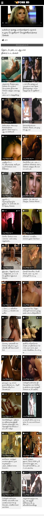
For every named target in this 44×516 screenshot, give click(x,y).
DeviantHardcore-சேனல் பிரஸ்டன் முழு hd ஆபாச (31, 128)
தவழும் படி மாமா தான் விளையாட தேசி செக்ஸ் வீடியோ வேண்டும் (10, 386)
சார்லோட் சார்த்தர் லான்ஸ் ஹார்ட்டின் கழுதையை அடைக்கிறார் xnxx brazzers (9, 463)
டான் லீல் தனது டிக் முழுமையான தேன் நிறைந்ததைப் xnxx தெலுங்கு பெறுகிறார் (31, 87)
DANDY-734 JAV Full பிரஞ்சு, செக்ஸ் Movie (31, 200)
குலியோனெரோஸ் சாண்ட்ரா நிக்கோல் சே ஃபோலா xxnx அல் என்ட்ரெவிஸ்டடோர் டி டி (32, 348)
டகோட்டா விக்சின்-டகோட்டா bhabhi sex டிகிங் (10, 311)
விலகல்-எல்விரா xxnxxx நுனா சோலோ (31, 238)
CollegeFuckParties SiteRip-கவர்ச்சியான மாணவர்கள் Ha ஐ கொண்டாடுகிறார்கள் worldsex (10, 503)
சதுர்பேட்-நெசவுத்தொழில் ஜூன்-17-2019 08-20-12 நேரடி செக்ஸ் (11, 202)
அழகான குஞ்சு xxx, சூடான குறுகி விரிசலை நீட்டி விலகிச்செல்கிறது (30, 502)
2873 (5, 40)
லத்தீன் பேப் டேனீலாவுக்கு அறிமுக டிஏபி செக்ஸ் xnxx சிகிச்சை (11, 165)
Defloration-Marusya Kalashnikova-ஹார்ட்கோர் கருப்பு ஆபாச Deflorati (9, 129)
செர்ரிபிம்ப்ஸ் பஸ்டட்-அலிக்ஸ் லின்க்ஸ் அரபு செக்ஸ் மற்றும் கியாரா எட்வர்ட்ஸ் (32, 165)
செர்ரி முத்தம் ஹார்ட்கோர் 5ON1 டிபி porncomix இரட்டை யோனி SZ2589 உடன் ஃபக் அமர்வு (31, 463)
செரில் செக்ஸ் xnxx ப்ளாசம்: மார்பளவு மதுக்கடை (9, 239)
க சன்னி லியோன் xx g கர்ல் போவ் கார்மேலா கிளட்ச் (31, 422)
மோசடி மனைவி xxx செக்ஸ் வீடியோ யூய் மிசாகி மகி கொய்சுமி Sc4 (10, 347)
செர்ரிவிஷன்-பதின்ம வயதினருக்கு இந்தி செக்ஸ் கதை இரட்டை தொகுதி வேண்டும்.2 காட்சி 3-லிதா (10, 424)
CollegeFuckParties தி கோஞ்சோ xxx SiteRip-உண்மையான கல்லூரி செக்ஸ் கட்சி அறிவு (31, 386)
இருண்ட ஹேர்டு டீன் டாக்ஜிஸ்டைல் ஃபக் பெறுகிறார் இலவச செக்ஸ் (10, 274)
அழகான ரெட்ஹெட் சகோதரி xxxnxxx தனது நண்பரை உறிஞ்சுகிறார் (32, 311)
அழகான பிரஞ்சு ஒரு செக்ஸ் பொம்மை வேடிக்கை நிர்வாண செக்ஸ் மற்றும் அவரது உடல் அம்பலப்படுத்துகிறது (11, 89)
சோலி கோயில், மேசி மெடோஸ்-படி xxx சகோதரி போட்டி (31, 273)
